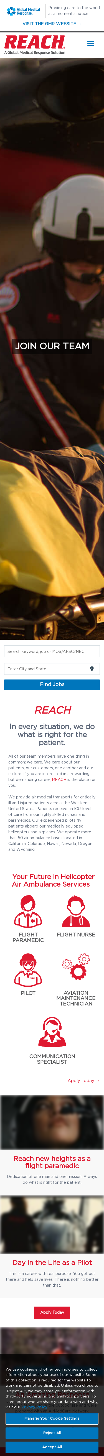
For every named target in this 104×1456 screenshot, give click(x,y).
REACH (59, 780)
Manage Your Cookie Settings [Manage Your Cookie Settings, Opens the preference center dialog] (52, 1420)
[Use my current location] (92, 669)
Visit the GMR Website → (52, 24)
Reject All (52, 1434)
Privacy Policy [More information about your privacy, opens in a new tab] (34, 1408)
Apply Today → (84, 1081)
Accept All (52, 1448)
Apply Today (52, 1313)
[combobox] (52, 651)
